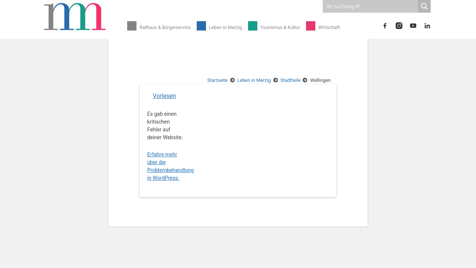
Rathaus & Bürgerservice (163, 27)
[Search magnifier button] (424, 6)
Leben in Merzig (222, 27)
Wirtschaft (322, 27)
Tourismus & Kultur (275, 27)
